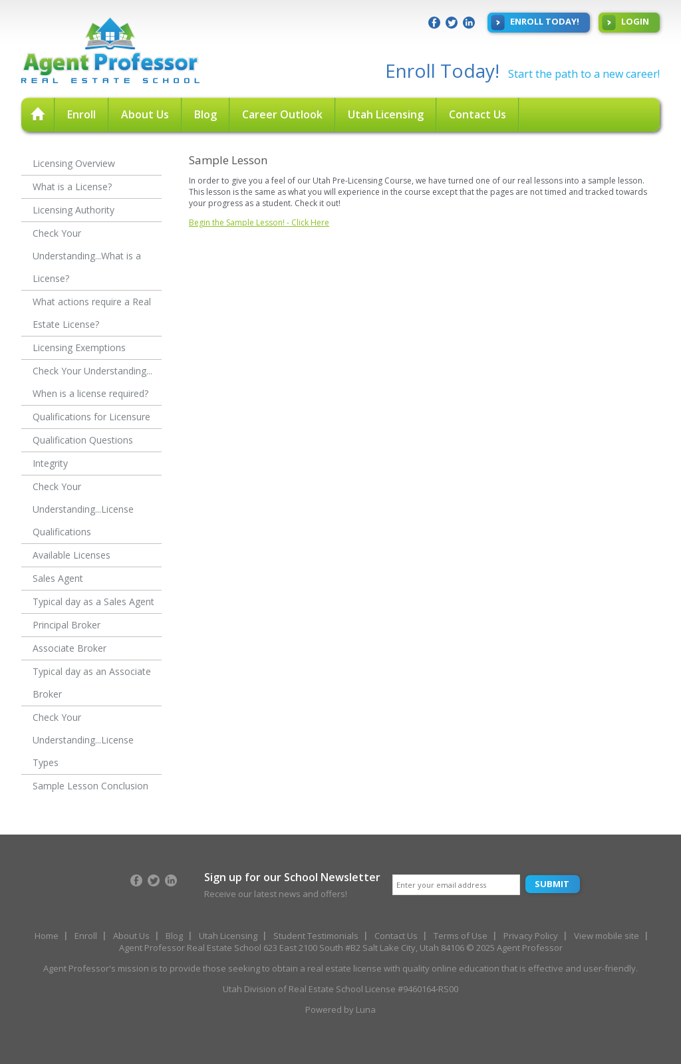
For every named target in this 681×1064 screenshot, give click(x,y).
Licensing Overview (74, 163)
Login (625, 23)
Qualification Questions (83, 440)
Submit (552, 884)
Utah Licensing (386, 114)
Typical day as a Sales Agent (93, 601)
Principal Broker (66, 624)
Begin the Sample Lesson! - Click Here (259, 222)
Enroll (81, 114)
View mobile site (606, 936)
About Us (145, 114)
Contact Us (477, 114)
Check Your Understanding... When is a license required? (92, 382)
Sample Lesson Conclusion (90, 785)
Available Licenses (71, 555)
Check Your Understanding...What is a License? (87, 256)
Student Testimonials (315, 936)
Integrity (50, 463)
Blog (205, 114)
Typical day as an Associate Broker (92, 682)
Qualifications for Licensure (91, 416)
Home (47, 936)
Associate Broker (69, 648)
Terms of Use (460, 936)
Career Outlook (282, 114)
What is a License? (72, 186)
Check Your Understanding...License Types (83, 740)
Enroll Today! (535, 23)
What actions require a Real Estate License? (92, 313)
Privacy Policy (530, 936)
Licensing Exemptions (79, 347)
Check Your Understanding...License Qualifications (83, 509)
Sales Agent (58, 578)
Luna (366, 1009)
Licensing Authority (73, 209)
